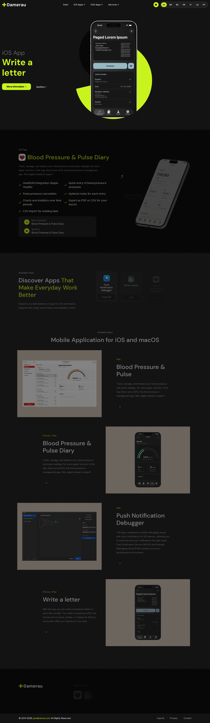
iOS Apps (78, 4)
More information (16, 86)
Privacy (174, 718)
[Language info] (156, 4)
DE (170, 5)
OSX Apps (96, 4)
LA (197, 5)
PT (204, 5)
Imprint (160, 718)
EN (164, 5)
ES (177, 5)
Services (112, 4)
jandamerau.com (41, 718)
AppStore (41, 87)
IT (191, 5)
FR (184, 5)
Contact (187, 718)
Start (65, 4)
